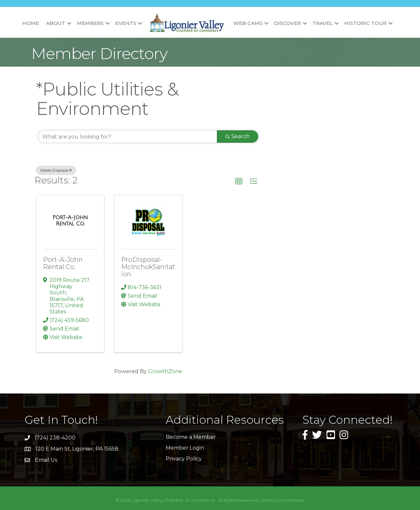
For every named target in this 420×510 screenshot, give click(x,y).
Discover (287, 23)
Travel (322, 23)
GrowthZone (165, 371)
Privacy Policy (184, 459)
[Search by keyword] (127, 136)
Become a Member (191, 437)
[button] (238, 181)
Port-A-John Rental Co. (63, 263)
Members (90, 23)
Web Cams (247, 23)
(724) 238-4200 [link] (55, 438)
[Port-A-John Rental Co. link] (70, 220)
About (55, 23)
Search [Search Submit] (237, 136)
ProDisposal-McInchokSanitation (148, 267)
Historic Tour (365, 23)
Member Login (185, 448)
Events (125, 23)
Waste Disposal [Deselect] (56, 170)
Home (30, 23)
